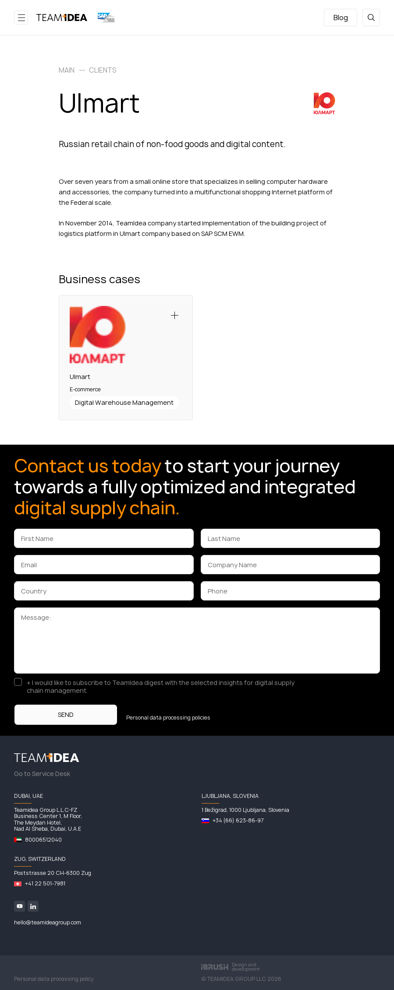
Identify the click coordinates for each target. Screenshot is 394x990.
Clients (103, 70)
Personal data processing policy (54, 979)
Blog (341, 17)
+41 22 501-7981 (45, 883)
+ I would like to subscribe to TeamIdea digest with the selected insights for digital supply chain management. (161, 687)
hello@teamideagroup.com (47, 922)
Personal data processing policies (168, 718)
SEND (66, 714)
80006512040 (43, 839)
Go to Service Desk (42, 773)
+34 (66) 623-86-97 (238, 820)
